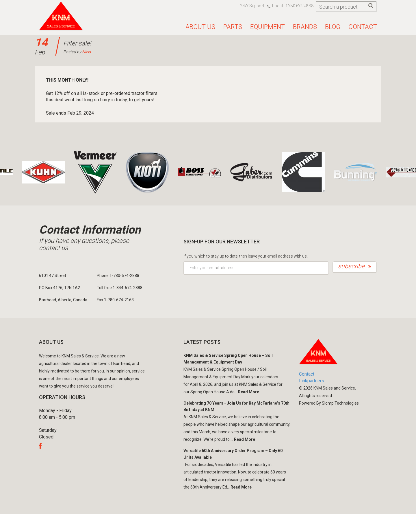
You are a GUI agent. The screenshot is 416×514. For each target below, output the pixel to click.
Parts (232, 26)
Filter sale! (77, 43)
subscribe (354, 266)
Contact (362, 26)
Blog (332, 26)
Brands (305, 26)
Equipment (267, 26)
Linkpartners (311, 380)
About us (200, 26)
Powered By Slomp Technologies (329, 403)
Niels (86, 51)
